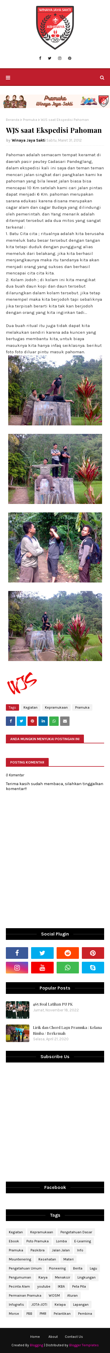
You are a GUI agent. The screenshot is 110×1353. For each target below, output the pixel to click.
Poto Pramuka (37, 1241)
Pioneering (57, 1268)
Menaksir (62, 1277)
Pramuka (30, 120)
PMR (43, 1314)
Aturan (72, 1295)
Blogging (36, 1345)
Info (80, 1250)
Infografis (16, 1304)
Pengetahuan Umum (25, 1268)
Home (35, 1337)
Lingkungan (86, 1277)
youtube (43, 1286)
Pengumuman (20, 1277)
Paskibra (38, 1250)
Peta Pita (79, 1286)
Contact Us (74, 1337)
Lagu (93, 1268)
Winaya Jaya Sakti (28, 140)
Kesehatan (47, 1259)
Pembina (85, 1314)
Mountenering (20, 1259)
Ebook (14, 1241)
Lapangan (81, 1304)
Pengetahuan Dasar (76, 1232)
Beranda (12, 120)
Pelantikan (62, 1314)
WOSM (54, 1295)
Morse (14, 1314)
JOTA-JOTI (39, 1304)
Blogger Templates (84, 1345)
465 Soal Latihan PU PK (53, 1003)
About (53, 1337)
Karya (43, 1277)
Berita (77, 1268)
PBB (29, 1314)
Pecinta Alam (19, 1286)
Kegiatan (30, 707)
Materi (68, 1259)
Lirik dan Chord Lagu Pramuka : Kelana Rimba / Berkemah (67, 1030)
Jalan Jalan (61, 1250)
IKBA (61, 1286)
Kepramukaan (56, 707)
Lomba (61, 1241)
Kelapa (60, 1304)
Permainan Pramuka (25, 1295)
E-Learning (82, 1241)
